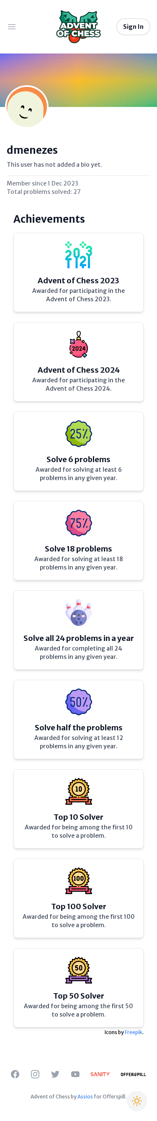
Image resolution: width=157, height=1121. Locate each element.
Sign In (133, 27)
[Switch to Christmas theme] (137, 1101)
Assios (85, 1096)
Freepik (133, 1032)
